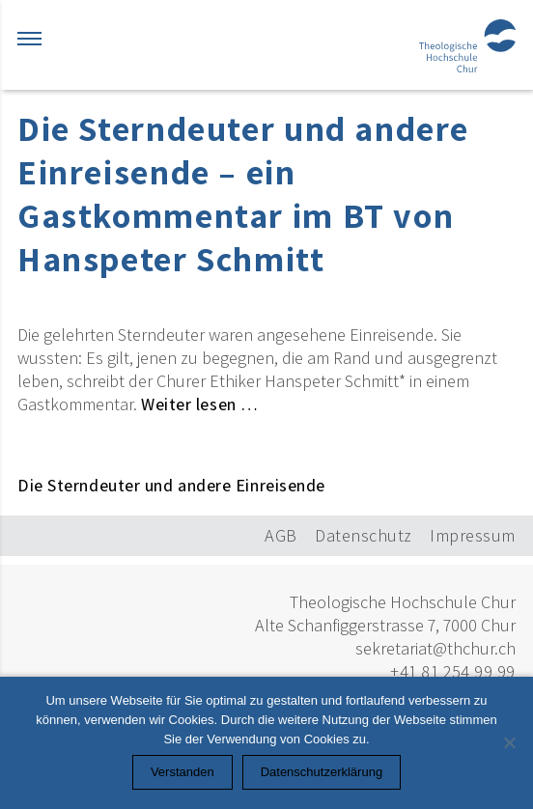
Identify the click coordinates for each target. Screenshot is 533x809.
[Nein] (509, 742)
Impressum (473, 535)
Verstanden (182, 772)
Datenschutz (363, 535)
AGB (281, 535)
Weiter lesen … (200, 404)
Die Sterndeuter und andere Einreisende (171, 485)
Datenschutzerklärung (321, 772)
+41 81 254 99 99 (453, 671)
